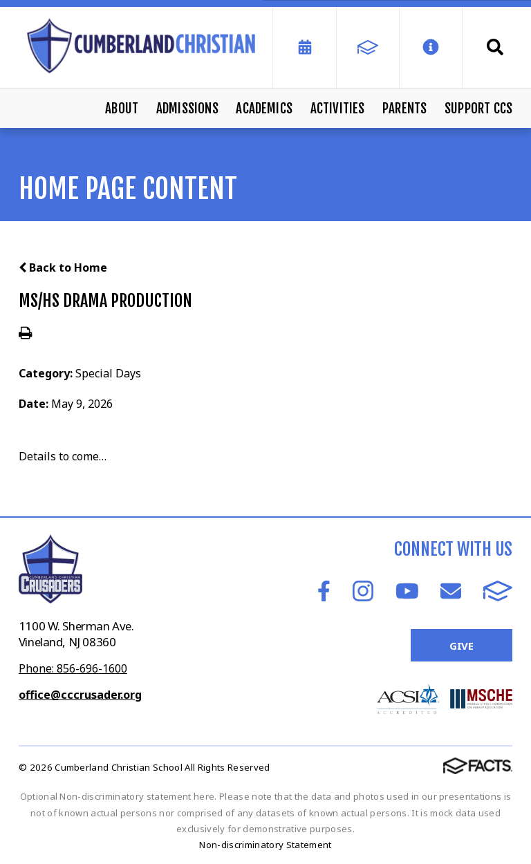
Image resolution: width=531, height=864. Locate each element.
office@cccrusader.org (80, 694)
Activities (337, 108)
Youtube (407, 591)
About (121, 108)
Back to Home (63, 267)
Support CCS (478, 108)
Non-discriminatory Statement (265, 844)
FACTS (497, 591)
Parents (404, 108)
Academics (264, 108)
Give (461, 645)
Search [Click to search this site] (495, 47)
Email (450, 591)
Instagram (363, 591)
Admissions (187, 108)
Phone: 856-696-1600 (73, 668)
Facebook (323, 591)
